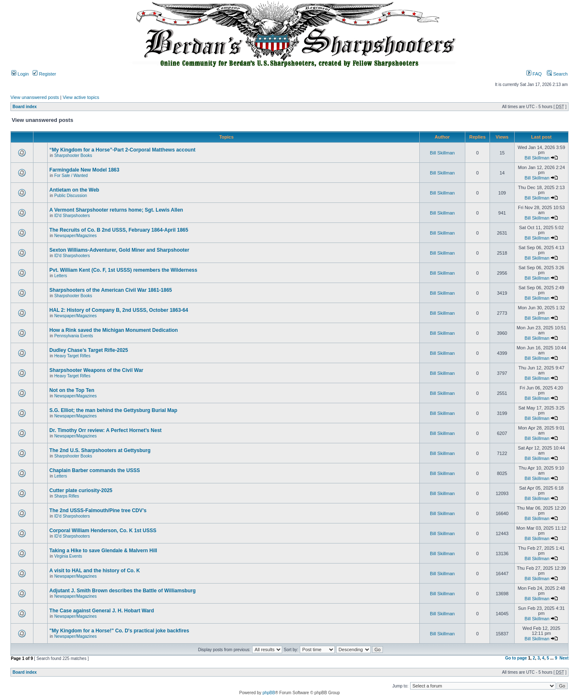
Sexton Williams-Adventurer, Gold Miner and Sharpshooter (119, 250)
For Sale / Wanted (71, 175)
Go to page (516, 658)
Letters (60, 275)
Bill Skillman (442, 152)
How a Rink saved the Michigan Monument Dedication (113, 330)
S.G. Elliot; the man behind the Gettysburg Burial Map (113, 410)
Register (44, 73)
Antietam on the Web (74, 190)
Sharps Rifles (66, 496)
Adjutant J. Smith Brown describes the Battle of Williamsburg (122, 591)
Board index (25, 106)
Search (557, 73)
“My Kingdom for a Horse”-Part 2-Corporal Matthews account (122, 150)
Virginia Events (68, 556)
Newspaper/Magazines (75, 235)
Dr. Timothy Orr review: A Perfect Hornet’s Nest (105, 430)
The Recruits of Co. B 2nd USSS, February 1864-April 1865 (118, 230)
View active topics (81, 97)
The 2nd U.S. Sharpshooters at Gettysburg (99, 450)
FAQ (534, 73)
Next (564, 658)
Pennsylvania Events (73, 336)
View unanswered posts (34, 97)
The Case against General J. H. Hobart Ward (101, 611)
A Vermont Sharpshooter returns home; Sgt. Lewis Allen (116, 210)
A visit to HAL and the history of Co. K (94, 571)
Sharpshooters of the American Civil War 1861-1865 (110, 290)
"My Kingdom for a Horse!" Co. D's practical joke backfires (119, 631)
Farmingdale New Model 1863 (84, 170)
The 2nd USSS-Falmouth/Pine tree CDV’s (97, 510)
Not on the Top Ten (71, 390)
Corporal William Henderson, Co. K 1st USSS (102, 530)
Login (20, 73)
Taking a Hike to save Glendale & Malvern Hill (103, 550)
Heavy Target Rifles (72, 356)
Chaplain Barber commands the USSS (94, 470)
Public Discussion (70, 195)
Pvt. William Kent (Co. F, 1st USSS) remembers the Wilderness (123, 270)
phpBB (269, 692)
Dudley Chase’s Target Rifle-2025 (88, 350)
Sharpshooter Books (73, 155)
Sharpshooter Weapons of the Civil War (96, 370)
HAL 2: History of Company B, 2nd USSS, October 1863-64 (118, 310)
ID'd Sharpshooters (72, 215)
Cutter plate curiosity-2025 (80, 490)
